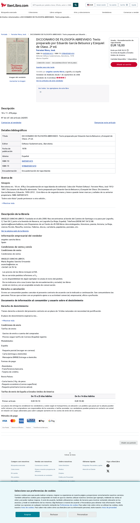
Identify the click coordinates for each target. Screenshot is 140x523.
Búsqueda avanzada (9, 12)
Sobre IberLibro (64, 465)
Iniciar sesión (101, 5)
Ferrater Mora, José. (18, 34)
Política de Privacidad (66, 477)
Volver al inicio (70, 455)
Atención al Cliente (89, 469)
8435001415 (48, 53)
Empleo (61, 473)
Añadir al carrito (124, 64)
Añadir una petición (128, 443)
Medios (61, 469)
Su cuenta (112, 5)
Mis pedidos (15, 477)
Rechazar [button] (54, 514)
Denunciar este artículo (105, 122)
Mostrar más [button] (9, 203)
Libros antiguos (56, 12)
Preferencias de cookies (69, 505)
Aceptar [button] (27, 514)
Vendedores (107, 12)
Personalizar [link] (82, 514)
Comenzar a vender (131, 12)
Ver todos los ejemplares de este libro (53, 88)
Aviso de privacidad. (109, 507)
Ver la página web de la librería (15, 231)
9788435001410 (29, 166)
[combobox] (52, 5)
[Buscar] (75, 5)
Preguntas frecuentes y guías (92, 465)
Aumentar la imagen (17, 81)
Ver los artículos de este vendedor (49, 81)
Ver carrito (14, 481)
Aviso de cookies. (27, 507)
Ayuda (134, 5)
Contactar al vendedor (11, 122)
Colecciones (33, 12)
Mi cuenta (14, 473)
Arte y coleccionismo (82, 12)
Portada (4, 34)
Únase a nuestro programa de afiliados (45, 470)
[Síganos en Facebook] (107, 466)
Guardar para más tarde (45, 67)
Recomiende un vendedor (43, 475)
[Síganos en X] (107, 471)
